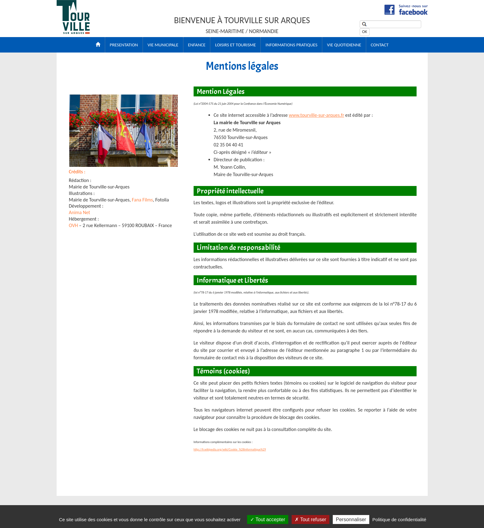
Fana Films (142, 200)
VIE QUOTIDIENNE (344, 45)
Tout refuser (310, 519)
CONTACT (380, 45)
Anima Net (79, 212)
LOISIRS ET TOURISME (235, 45)
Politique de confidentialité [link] (399, 519)
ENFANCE (197, 45)
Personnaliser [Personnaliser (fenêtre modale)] (351, 519)
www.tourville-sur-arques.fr (316, 115)
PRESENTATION (124, 45)
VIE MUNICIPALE (163, 45)
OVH (73, 225)
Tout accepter (267, 519)
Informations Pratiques (291, 45)
